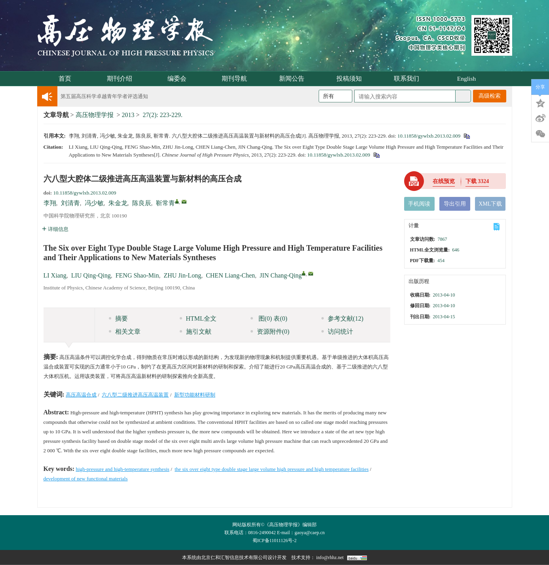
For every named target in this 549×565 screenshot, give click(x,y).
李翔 (50, 203)
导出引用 (455, 204)
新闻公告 (294, 78)
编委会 (179, 78)
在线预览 (444, 181)
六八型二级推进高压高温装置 (135, 395)
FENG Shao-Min (137, 275)
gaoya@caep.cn (309, 532)
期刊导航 (237, 78)
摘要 (118, 318)
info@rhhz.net (330, 557)
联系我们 (409, 78)
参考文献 (342, 318)
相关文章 (125, 331)
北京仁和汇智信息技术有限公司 (234, 557)
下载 (477, 181)
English (466, 78)
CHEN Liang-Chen (230, 275)
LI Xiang (55, 275)
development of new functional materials (86, 479)
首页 (65, 78)
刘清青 (70, 203)
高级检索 (490, 96)
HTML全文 (198, 318)
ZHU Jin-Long (182, 275)
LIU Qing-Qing (91, 275)
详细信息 (55, 229)
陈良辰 (141, 203)
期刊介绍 (122, 78)
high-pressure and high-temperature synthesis (122, 469)
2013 (128, 114)
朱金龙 (117, 203)
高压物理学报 (95, 114)
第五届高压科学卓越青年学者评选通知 (104, 96)
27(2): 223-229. (162, 114)
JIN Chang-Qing (281, 275)
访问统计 (337, 331)
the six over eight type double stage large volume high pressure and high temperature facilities (272, 469)
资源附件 (270, 331)
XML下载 (490, 204)
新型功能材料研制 (194, 395)
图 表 (269, 318)
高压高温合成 (81, 395)
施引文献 (195, 331)
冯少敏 (94, 203)
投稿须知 (351, 78)
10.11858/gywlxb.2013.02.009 (428, 136)
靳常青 (165, 203)
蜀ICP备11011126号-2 (274, 540)
